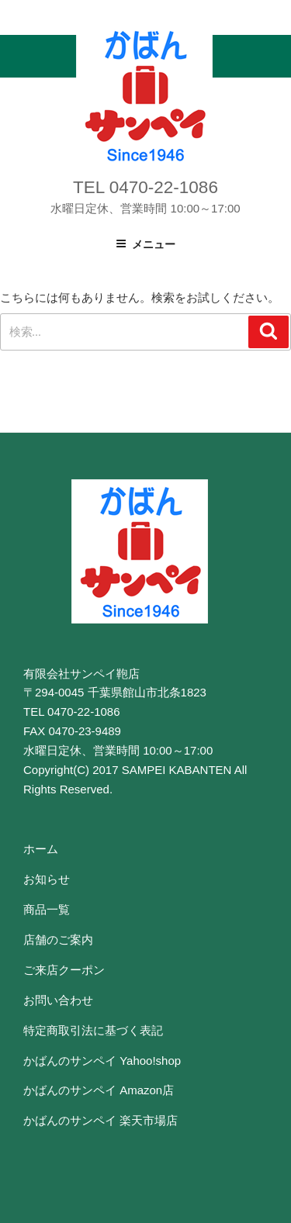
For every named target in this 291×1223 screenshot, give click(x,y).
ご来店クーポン (64, 969)
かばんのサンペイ (144, 95)
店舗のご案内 (58, 939)
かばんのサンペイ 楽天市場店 (100, 1120)
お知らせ (46, 879)
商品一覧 (46, 909)
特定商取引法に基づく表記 (93, 1030)
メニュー (145, 244)
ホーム (40, 848)
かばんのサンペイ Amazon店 (98, 1090)
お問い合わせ (58, 1000)
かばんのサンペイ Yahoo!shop (102, 1060)
